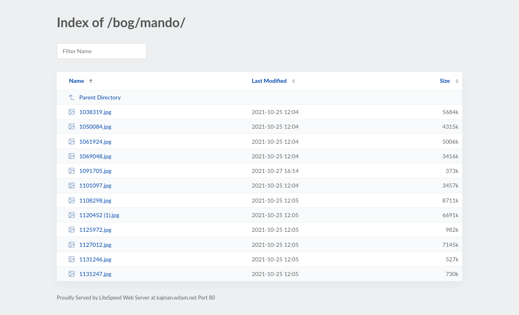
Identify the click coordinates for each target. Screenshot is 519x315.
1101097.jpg (90, 185)
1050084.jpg (90, 126)
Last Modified (269, 80)
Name (76, 80)
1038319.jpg (90, 111)
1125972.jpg (90, 229)
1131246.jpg (90, 259)
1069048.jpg (90, 156)
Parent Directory (94, 97)
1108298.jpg (90, 200)
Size (445, 80)
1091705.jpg (90, 170)
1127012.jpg (90, 244)
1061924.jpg (90, 141)
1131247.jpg (90, 273)
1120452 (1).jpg (93, 214)
